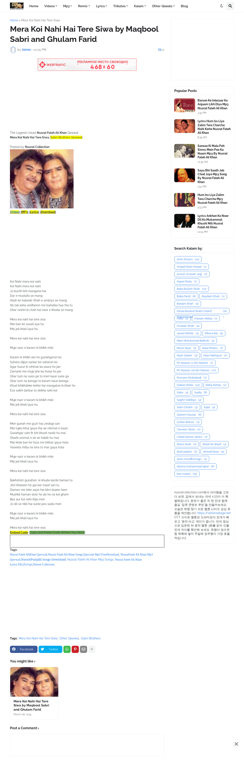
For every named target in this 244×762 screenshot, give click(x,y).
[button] (221, 6)
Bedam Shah (187, 303)
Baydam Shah (213, 296)
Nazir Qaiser (187, 355)
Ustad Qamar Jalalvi (192, 437)
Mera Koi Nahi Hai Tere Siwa (40, 20)
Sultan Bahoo (188, 422)
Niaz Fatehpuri (215, 355)
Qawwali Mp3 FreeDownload (101, 554)
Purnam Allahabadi (191, 377)
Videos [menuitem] (49, 6)
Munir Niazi (186, 348)
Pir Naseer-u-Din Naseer (195, 363)
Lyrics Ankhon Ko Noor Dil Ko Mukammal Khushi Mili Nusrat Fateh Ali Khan (213, 221)
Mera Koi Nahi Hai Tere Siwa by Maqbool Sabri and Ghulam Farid (31, 705)
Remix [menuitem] (83, 6)
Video (15, 212)
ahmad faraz (213, 451)
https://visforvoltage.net (214, 513)
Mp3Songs (25, 564)
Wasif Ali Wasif (214, 444)
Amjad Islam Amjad (191, 267)
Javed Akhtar (188, 333)
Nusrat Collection (43, 564)
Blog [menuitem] (184, 6)
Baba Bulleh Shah (191, 289)
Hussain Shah (188, 326)
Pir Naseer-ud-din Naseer (196, 370)
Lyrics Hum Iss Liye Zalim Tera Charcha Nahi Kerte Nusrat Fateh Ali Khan (214, 126)
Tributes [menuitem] (119, 6)
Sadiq (200, 392)
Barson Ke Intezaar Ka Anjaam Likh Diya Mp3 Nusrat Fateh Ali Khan (213, 104)
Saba (182, 392)
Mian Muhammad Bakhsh (195, 340)
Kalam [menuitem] (139, 6)
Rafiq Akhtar (216, 385)
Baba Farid (186, 296)
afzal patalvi (187, 451)
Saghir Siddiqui (189, 400)
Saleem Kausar (189, 414)
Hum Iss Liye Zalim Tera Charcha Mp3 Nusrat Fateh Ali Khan (212, 198)
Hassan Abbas (205, 318)
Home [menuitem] (33, 6)
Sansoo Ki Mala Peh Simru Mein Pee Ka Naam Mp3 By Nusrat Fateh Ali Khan (212, 151)
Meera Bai (214, 333)
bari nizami (187, 474)
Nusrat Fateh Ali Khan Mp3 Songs (90, 559)
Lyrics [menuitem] (100, 6)
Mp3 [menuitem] (66, 6)
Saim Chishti (187, 407)
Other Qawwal (69, 638)
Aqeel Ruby (187, 281)
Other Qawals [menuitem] (162, 6)
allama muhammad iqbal (195, 466)
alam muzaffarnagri (192, 459)
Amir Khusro (188, 259)
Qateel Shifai (188, 385)
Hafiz (182, 318)
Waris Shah (186, 444)
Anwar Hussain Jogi (192, 274)
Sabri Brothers (91, 638)
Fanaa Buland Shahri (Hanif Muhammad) (202, 311)
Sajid (209, 407)
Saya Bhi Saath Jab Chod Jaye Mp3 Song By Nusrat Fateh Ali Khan (212, 176)
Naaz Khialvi (212, 348)
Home (14, 20)
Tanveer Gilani (188, 429)
